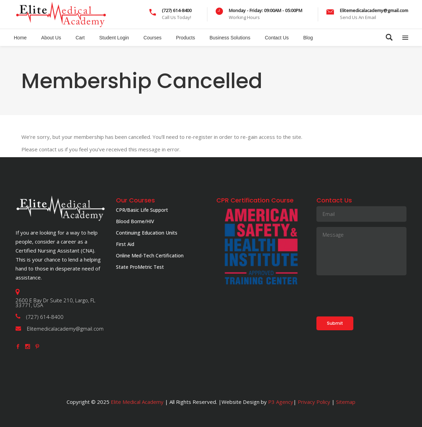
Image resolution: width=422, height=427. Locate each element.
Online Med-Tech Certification (150, 255)
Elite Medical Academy (137, 401)
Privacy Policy (314, 401)
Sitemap (345, 401)
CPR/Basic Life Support (142, 210)
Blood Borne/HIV (135, 221)
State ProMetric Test (140, 267)
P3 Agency (280, 401)
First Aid (125, 244)
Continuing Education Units (146, 232)
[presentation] (368, 294)
